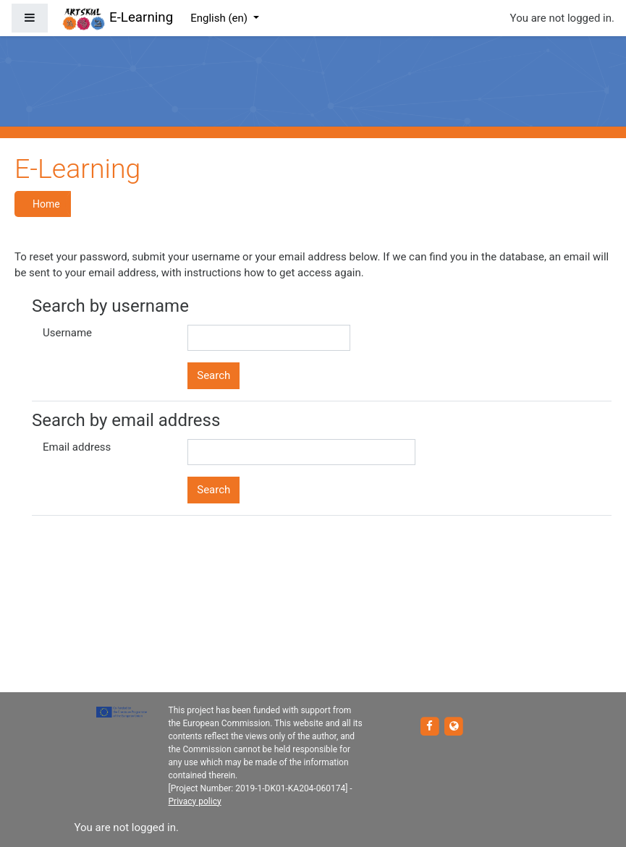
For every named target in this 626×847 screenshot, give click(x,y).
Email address (77, 447)
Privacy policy (195, 801)
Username (67, 332)
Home (46, 204)
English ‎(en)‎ (220, 18)
